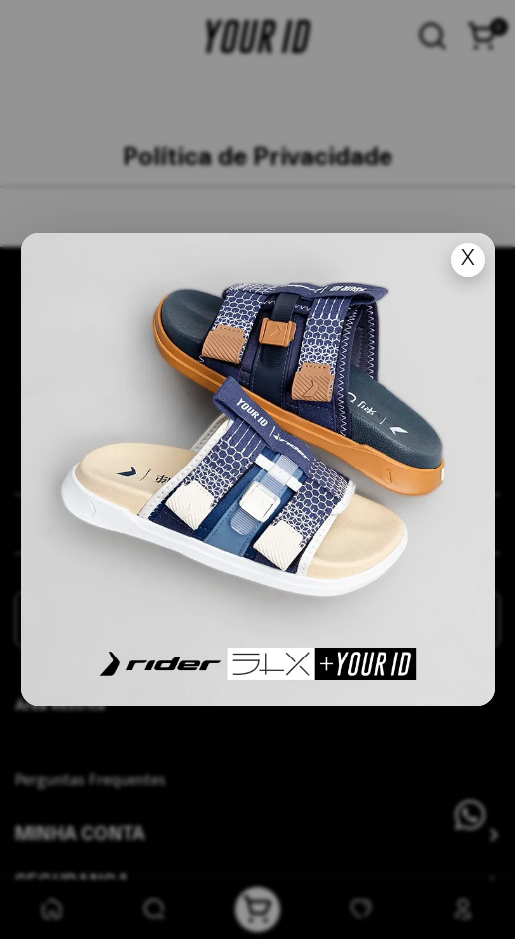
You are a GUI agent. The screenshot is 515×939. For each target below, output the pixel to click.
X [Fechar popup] (467, 259)
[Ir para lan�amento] (258, 469)
